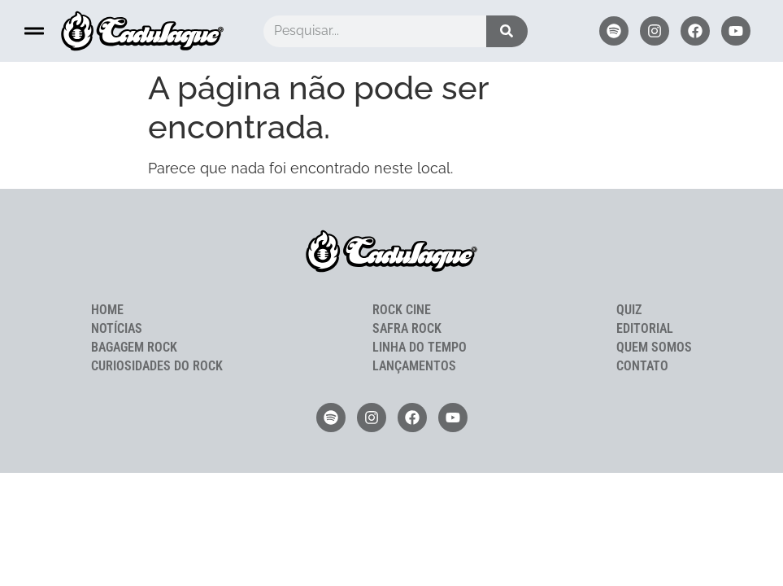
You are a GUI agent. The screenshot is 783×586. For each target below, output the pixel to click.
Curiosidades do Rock (157, 366)
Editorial (644, 328)
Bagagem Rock (134, 347)
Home (107, 309)
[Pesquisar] (507, 31)
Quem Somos (654, 347)
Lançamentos (414, 366)
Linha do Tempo (419, 347)
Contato (642, 366)
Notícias (116, 328)
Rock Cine (401, 309)
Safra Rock (407, 328)
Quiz (629, 309)
